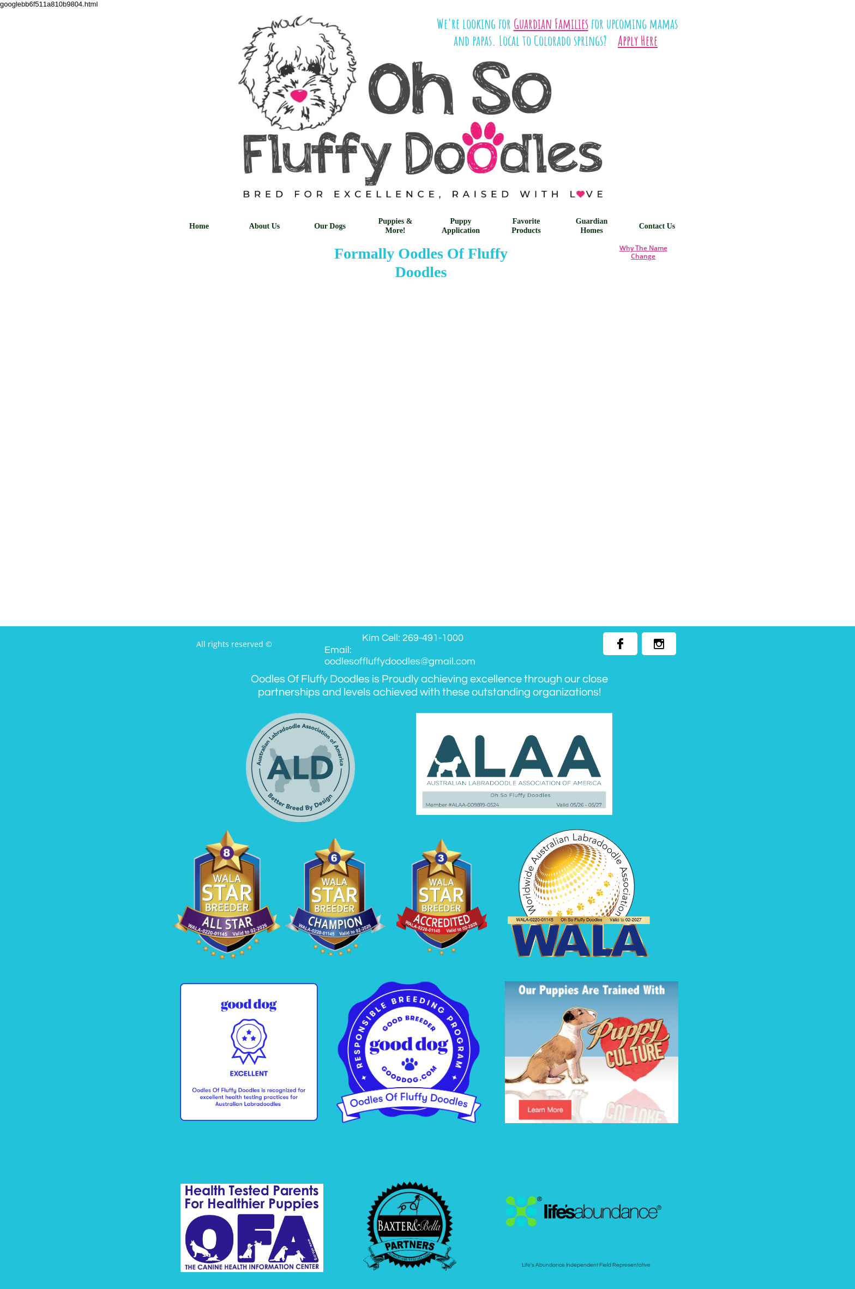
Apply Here (638, 40)
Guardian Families (551, 23)
